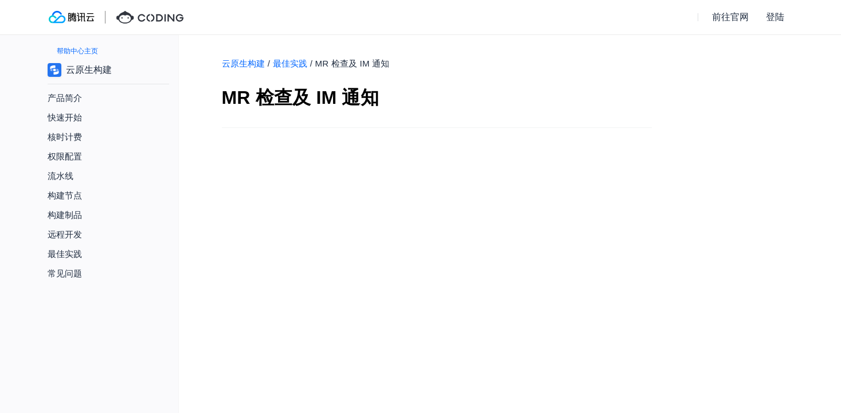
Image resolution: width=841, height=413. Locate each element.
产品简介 (65, 98)
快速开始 (65, 117)
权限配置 (65, 156)
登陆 (775, 17)
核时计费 (65, 137)
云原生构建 (243, 63)
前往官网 (730, 17)
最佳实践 (290, 63)
